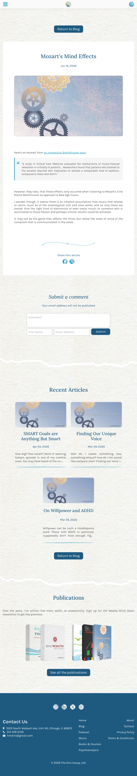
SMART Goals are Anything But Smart (41, 436)
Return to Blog (68, 29)
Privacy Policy (125, 732)
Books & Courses (90, 744)
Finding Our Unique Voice (96, 436)
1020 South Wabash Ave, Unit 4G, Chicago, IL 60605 (39, 728)
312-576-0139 (15, 732)
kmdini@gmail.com (20, 735)
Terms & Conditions (121, 738)
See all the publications (68, 672)
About (130, 720)
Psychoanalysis (89, 750)
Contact (129, 726)
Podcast (84, 732)
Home (82, 720)
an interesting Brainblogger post (65, 152)
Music (83, 738)
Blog (81, 726)
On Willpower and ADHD (69, 510)
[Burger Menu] (5, 4)
